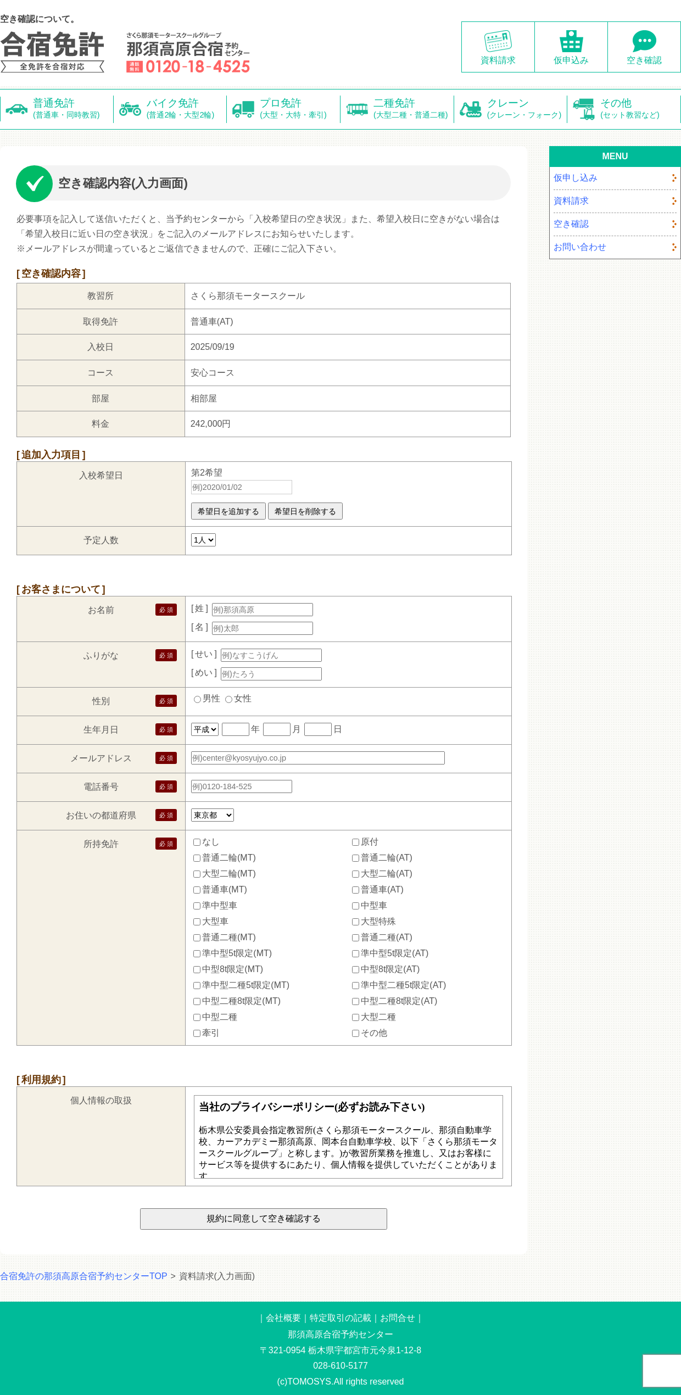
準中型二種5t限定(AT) (403, 984)
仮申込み (571, 60)
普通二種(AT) (386, 936)
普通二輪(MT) (229, 857)
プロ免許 (300, 109)
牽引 (211, 1032)
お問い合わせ (580, 247)
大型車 (215, 920)
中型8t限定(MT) (232, 968)
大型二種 (378, 1016)
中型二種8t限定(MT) (241, 1000)
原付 (369, 841)
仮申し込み (576, 177)
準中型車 (219, 904)
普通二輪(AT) (386, 857)
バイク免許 (187, 109)
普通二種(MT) (229, 936)
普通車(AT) (382, 889)
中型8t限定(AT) (390, 968)
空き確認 (644, 60)
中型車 (374, 904)
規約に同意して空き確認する (263, 1218)
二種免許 (413, 109)
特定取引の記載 (340, 1318)
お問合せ (397, 1318)
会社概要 (283, 1318)
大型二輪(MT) (229, 873)
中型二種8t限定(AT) (399, 1000)
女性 (243, 698)
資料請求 (498, 60)
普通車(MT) (224, 889)
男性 (211, 698)
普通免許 (73, 109)
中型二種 (219, 1016)
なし (211, 841)
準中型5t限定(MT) (237, 952)
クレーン (527, 109)
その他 (640, 109)
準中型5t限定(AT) (394, 952)
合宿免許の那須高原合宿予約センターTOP (84, 1276)
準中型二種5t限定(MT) (245, 984)
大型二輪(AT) (386, 873)
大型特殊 (378, 920)
